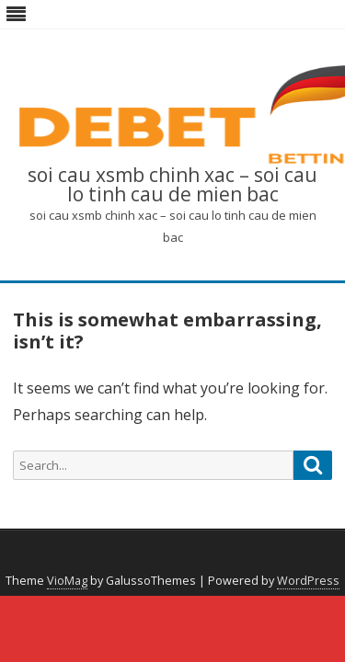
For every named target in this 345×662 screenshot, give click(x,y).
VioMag (67, 580)
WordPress (308, 580)
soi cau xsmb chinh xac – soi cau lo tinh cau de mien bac (172, 185)
